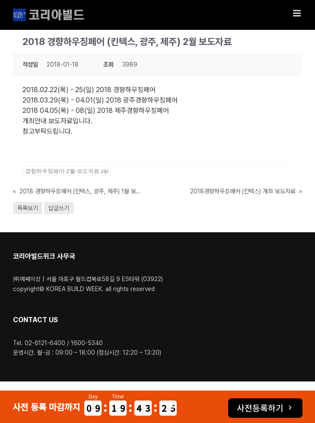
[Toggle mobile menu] (297, 13)
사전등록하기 (260, 408)
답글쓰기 (58, 208)
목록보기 (27, 208)
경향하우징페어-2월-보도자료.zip (66, 171)
